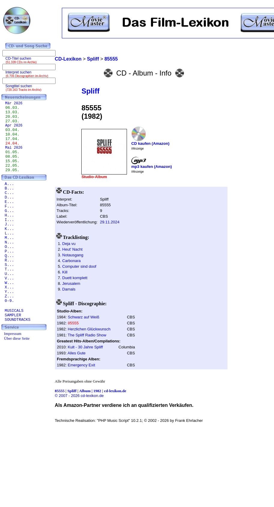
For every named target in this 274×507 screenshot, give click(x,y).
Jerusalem (71, 283)
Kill (64, 272)
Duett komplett (74, 278)
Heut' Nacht (72, 249)
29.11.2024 (109, 222)
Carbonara (71, 260)
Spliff (90, 91)
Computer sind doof (79, 266)
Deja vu (68, 243)
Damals (68, 289)
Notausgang (72, 255)
